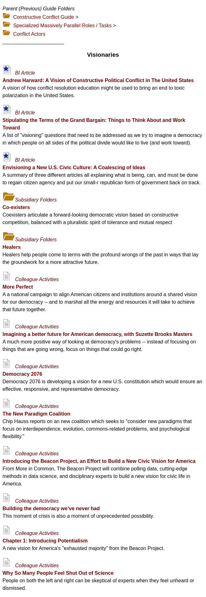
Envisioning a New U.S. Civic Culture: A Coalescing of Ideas (74, 167)
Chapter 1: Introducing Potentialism (45, 540)
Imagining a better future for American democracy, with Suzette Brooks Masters (97, 334)
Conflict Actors (29, 34)
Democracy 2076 (22, 374)
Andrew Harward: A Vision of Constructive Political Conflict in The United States (98, 80)
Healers (12, 247)
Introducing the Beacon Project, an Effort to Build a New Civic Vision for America (99, 461)
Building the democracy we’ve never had (51, 508)
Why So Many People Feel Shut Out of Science (58, 573)
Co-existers (16, 207)
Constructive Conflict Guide (43, 17)
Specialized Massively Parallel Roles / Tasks (62, 25)
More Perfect (18, 287)
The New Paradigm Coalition (36, 413)
